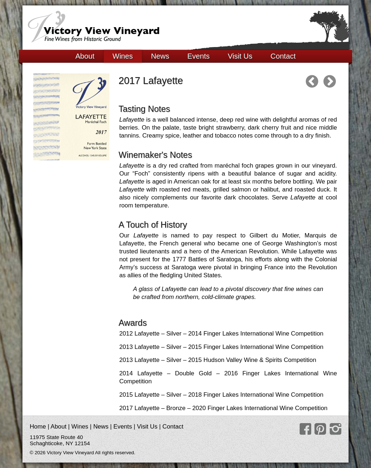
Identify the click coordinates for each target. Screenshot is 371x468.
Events (198, 56)
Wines (123, 56)
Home (38, 426)
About (85, 56)
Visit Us (240, 56)
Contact (283, 56)
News (160, 56)
